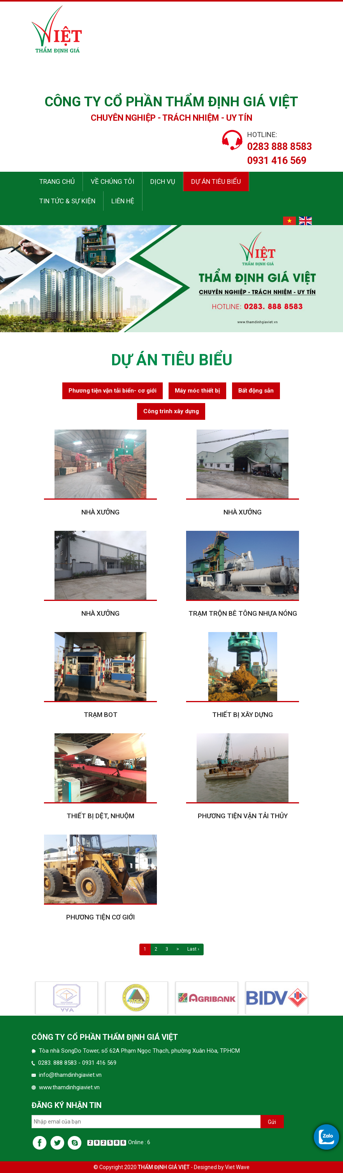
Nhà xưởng (100, 533)
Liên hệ (122, 201)
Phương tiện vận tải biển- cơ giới (113, 411)
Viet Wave (237, 1167)
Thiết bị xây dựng (242, 736)
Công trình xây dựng (171, 431)
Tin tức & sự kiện (67, 201)
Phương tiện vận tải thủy (243, 837)
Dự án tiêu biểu (216, 181)
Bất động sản (256, 411)
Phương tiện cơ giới (100, 938)
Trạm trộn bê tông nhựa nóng (242, 634)
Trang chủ (57, 181)
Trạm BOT (101, 736)
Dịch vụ (162, 181)
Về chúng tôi (112, 181)
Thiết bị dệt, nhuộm (100, 837)
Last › (193, 970)
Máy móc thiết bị (197, 411)
